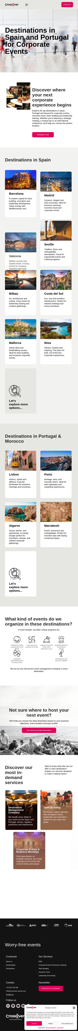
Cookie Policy (41, 1027)
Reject (50, 1023)
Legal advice (60, 1027)
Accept (34, 1023)
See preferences (67, 1023)
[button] (74, 1008)
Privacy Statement (51, 1027)
